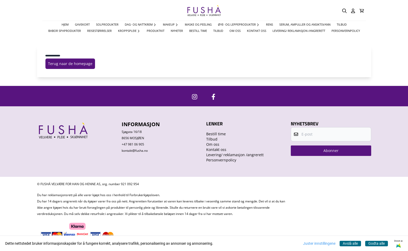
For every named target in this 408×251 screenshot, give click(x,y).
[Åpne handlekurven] (361, 11)
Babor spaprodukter (64, 31)
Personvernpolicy (346, 31)
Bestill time (198, 31)
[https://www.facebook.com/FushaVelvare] (213, 96)
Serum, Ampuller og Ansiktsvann (304, 24)
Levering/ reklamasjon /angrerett (299, 31)
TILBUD (342, 24)
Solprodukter (107, 24)
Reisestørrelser (99, 31)
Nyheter (177, 31)
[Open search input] (344, 11)
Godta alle (376, 243)
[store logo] (204, 11)
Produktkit (155, 31)
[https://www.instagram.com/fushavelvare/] (194, 96)
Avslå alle (350, 243)
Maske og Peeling (198, 24)
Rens (269, 24)
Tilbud (218, 31)
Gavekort (82, 24)
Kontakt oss (256, 31)
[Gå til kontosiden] (353, 11)
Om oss (235, 31)
